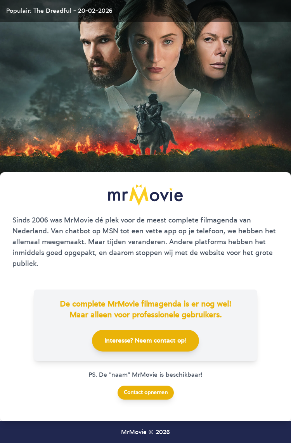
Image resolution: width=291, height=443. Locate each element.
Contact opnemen (146, 392)
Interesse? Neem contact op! (145, 341)
